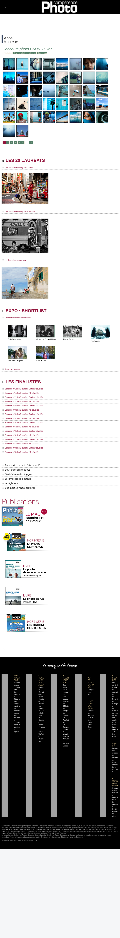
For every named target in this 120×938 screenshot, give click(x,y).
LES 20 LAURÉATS (23, 160)
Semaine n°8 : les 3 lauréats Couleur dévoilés (22, 448)
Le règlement (10, 483)
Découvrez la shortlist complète (16, 318)
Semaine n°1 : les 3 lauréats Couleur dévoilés (22, 389)
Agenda (66, 736)
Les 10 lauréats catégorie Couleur (17, 167)
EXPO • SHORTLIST (24, 310)
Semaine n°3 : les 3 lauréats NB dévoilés (20, 410)
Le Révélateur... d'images (115, 701)
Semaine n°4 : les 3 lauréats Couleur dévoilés (22, 414)
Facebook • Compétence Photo (41, 692)
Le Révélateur (66, 720)
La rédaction (115, 804)
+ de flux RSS (114, 734)
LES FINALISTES (21, 381)
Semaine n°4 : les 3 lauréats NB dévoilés (20, 418)
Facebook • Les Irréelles (41, 710)
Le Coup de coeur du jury (14, 260)
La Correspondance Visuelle (66, 729)
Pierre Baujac (69, 339)
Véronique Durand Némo (46, 339)
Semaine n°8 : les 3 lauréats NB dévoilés (20, 452)
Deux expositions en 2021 (16, 470)
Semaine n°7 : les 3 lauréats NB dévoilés (20, 444)
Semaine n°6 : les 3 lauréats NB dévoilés (20, 435)
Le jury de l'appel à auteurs (16, 479)
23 (31, 143)
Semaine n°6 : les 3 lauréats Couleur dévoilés (22, 431)
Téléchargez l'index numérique (17, 703)
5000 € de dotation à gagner (17, 474)
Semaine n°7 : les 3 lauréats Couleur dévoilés (22, 439)
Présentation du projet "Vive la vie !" (21, 465)
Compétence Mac (90, 692)
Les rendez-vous (115, 720)
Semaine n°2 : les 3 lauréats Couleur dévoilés (22, 397)
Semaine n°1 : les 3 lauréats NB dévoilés (20, 393)
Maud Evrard (41, 360)
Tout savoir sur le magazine (65, 689)
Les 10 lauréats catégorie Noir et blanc (19, 211)
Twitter (40, 725)
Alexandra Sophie (15, 360)
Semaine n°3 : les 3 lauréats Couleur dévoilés (22, 406)
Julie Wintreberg (15, 339)
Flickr (40, 732)
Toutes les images (11, 369)
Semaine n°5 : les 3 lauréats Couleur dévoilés (22, 423)
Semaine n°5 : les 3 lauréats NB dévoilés (20, 427)
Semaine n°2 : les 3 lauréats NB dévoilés (20, 401)
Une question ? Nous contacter (18, 488)
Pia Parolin (95, 341)
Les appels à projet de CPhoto (66, 701)
